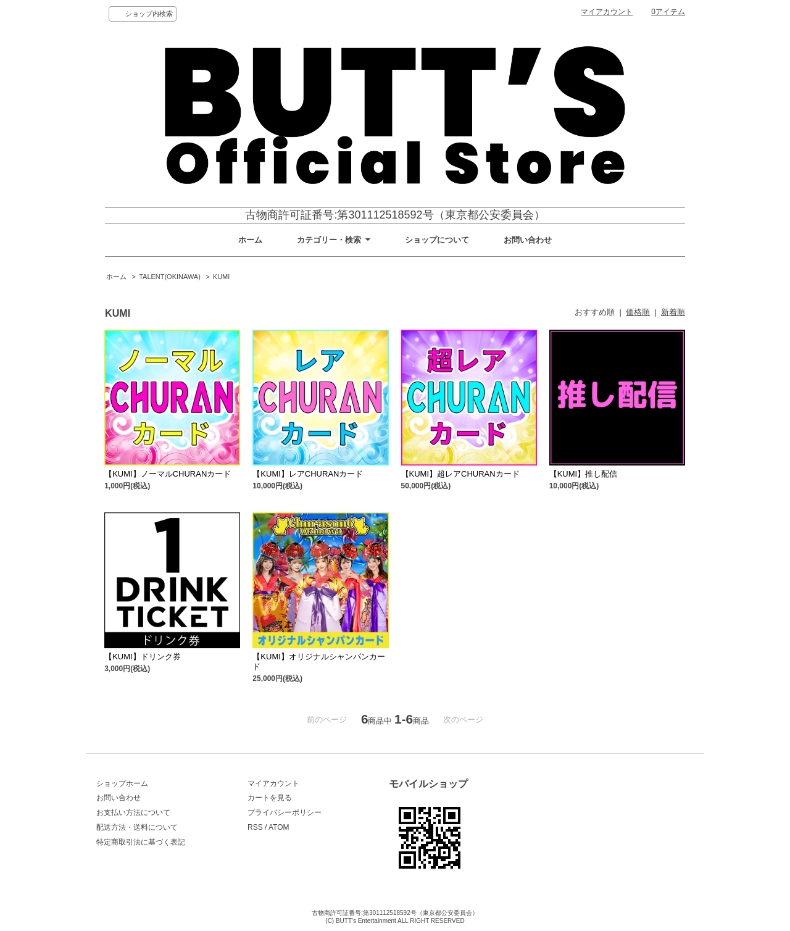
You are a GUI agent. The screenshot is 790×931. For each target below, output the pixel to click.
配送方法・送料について (137, 827)
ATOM (278, 827)
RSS (255, 827)
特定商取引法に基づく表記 (140, 842)
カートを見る (269, 797)
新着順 (673, 312)
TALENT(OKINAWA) (170, 276)
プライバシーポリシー (284, 812)
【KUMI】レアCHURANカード (307, 473)
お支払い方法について (133, 812)
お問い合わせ (528, 239)
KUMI (221, 276)
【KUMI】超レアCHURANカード (460, 473)
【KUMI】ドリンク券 (142, 656)
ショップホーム (122, 783)
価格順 (638, 312)
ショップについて (437, 239)
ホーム (250, 239)
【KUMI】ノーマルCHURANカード (167, 473)
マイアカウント (607, 11)
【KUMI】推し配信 (583, 473)
